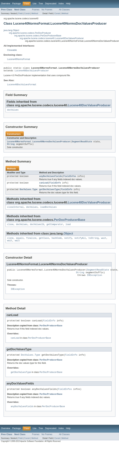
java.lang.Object (11, 30)
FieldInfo (55, 186)
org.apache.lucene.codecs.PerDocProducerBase (37, 35)
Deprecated (50, 3)
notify (68, 242)
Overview (5, 3)
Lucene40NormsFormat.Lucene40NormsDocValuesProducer (38, 143)
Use (34, 3)
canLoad (43, 186)
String (11, 146)
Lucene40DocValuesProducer (32, 71)
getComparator (54, 228)
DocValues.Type (29, 193)
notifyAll (80, 242)
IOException (94, 281)
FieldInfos (69, 179)
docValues (13, 111)
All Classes (64, 9)
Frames (35, 9)
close (10, 228)
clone (10, 242)
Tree (41, 3)
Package (16, 3)
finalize (31, 242)
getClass (44, 242)
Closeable (12, 50)
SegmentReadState (82, 143)
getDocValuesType (49, 193)
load (68, 228)
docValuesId (37, 228)
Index (61, 3)
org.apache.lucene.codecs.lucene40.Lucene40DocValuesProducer (52, 38)
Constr (27, 13)
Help (68, 3)
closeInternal (15, 211)
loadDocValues (48, 211)
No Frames (47, 9)
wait (103, 242)
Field (20, 13)
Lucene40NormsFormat (18, 59)
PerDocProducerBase (69, 223)
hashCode (57, 242)
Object (68, 237)
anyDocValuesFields (50, 179)
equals (20, 242)
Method (34, 13)
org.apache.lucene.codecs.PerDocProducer (30, 33)
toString (93, 242)
